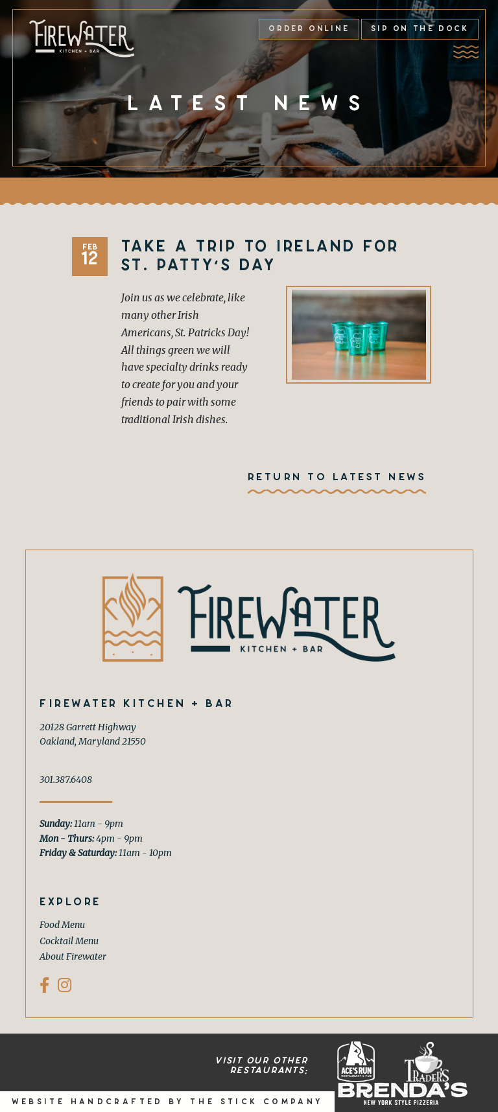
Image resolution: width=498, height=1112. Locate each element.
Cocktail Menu (69, 941)
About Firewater (73, 956)
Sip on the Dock (419, 28)
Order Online (309, 28)
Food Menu (62, 925)
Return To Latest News (337, 476)
